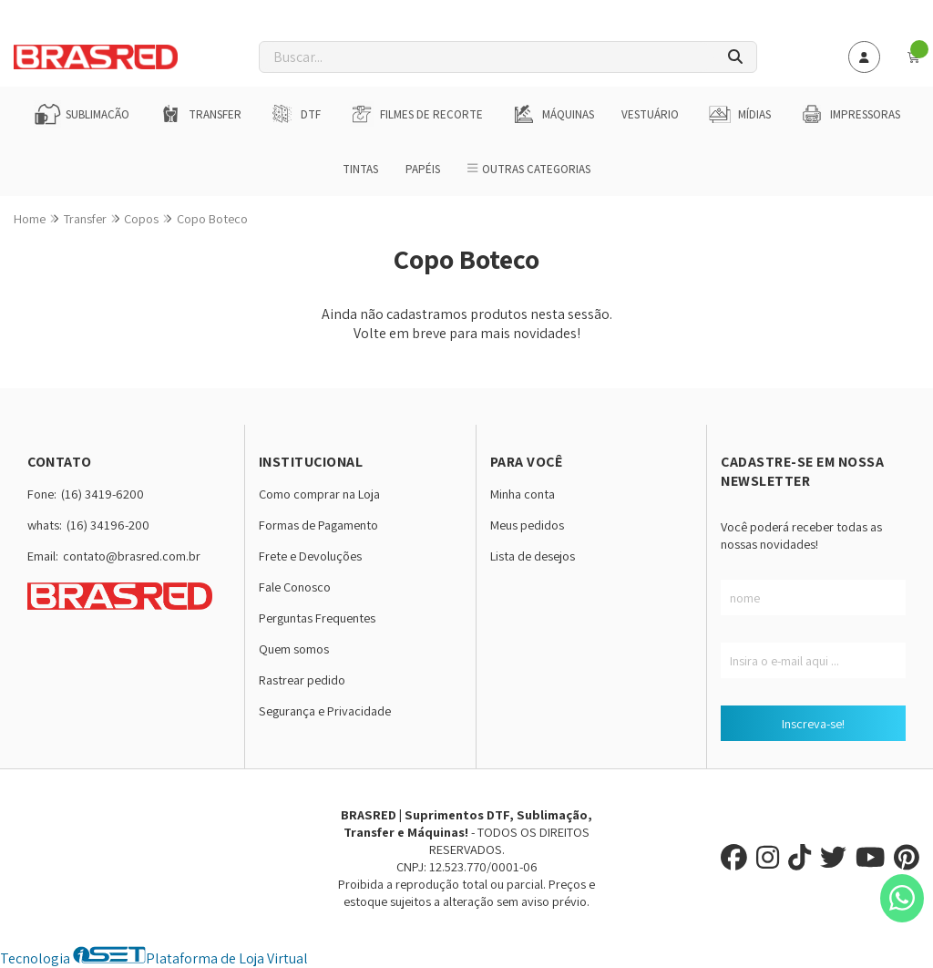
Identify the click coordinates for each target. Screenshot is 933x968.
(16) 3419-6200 (102, 493)
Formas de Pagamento (318, 524)
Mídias (738, 114)
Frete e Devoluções (310, 555)
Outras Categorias (528, 169)
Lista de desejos (532, 555)
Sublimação (81, 114)
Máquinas (552, 114)
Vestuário (650, 114)
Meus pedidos (527, 524)
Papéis (422, 169)
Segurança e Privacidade (325, 710)
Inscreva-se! (813, 723)
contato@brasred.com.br (131, 555)
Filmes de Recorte (415, 114)
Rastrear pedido (302, 679)
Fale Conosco (295, 586)
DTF (295, 114)
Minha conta (522, 493)
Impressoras (849, 114)
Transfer (199, 114)
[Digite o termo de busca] (487, 57)
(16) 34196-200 (108, 524)
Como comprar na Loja (319, 493)
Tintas (360, 169)
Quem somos (294, 648)
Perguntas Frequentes (317, 617)
